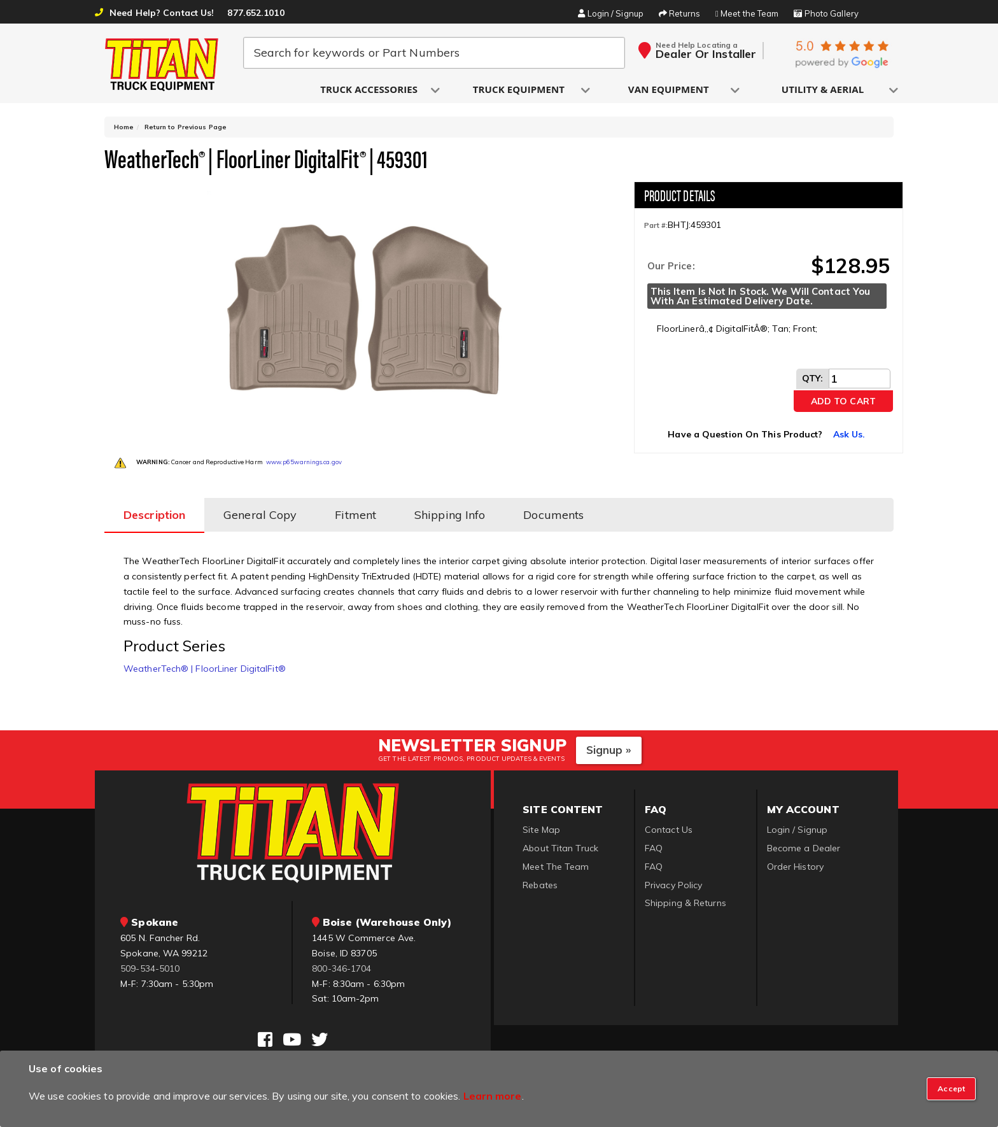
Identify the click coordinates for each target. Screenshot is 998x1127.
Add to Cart (843, 401)
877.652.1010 (255, 12)
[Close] (951, 1088)
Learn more (492, 1095)
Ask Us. (849, 434)
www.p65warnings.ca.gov (304, 461)
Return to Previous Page (185, 127)
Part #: (656, 225)
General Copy (260, 514)
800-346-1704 (341, 968)
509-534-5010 (149, 968)
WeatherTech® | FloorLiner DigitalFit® (204, 668)
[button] (370, 90)
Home (124, 127)
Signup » (608, 749)
